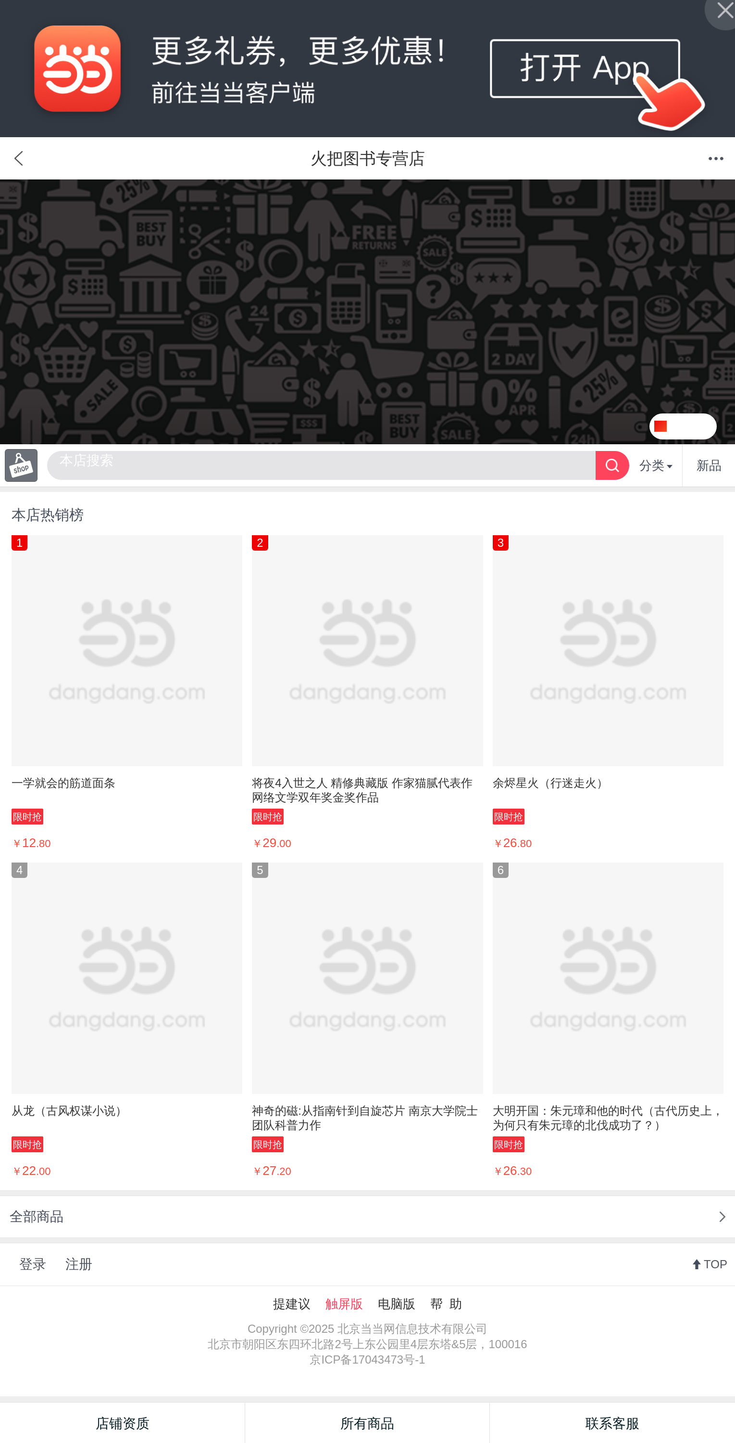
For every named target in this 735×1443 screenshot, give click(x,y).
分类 (656, 465)
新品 (709, 465)
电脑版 (396, 1304)
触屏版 (344, 1304)
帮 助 (446, 1304)
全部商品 (36, 1216)
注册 (78, 1264)
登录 (32, 1264)
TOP (715, 1264)
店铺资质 (122, 1423)
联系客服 (612, 1423)
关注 (695, 426)
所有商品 (367, 1423)
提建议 (292, 1304)
